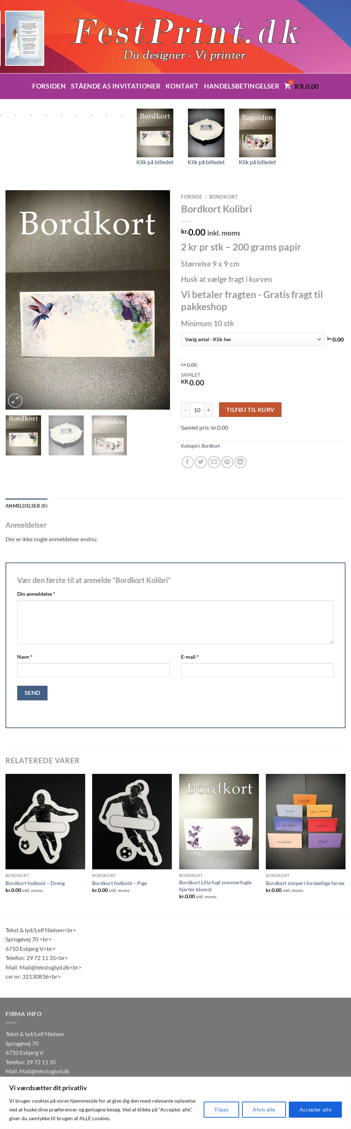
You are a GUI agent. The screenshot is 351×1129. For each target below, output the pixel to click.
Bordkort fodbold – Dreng (35, 883)
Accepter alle (315, 1109)
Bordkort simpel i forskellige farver (305, 883)
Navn (25, 657)
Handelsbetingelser (241, 86)
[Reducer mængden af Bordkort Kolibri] (185, 409)
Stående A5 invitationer (116, 86)
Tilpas (221, 1109)
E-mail (190, 657)
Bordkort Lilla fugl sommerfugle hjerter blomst (215, 885)
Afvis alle (264, 1109)
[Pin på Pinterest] (227, 462)
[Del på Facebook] (188, 462)
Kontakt (182, 86)
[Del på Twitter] (201, 462)
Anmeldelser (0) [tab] (26, 506)
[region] (175, 1103)
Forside (191, 197)
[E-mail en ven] (214, 462)
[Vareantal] (197, 409)
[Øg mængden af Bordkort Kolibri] (208, 409)
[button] (15, 401)
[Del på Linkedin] (240, 462)
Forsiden (49, 86)
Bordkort (223, 197)
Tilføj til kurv (250, 409)
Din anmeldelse (36, 594)
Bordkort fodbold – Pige (119, 883)
